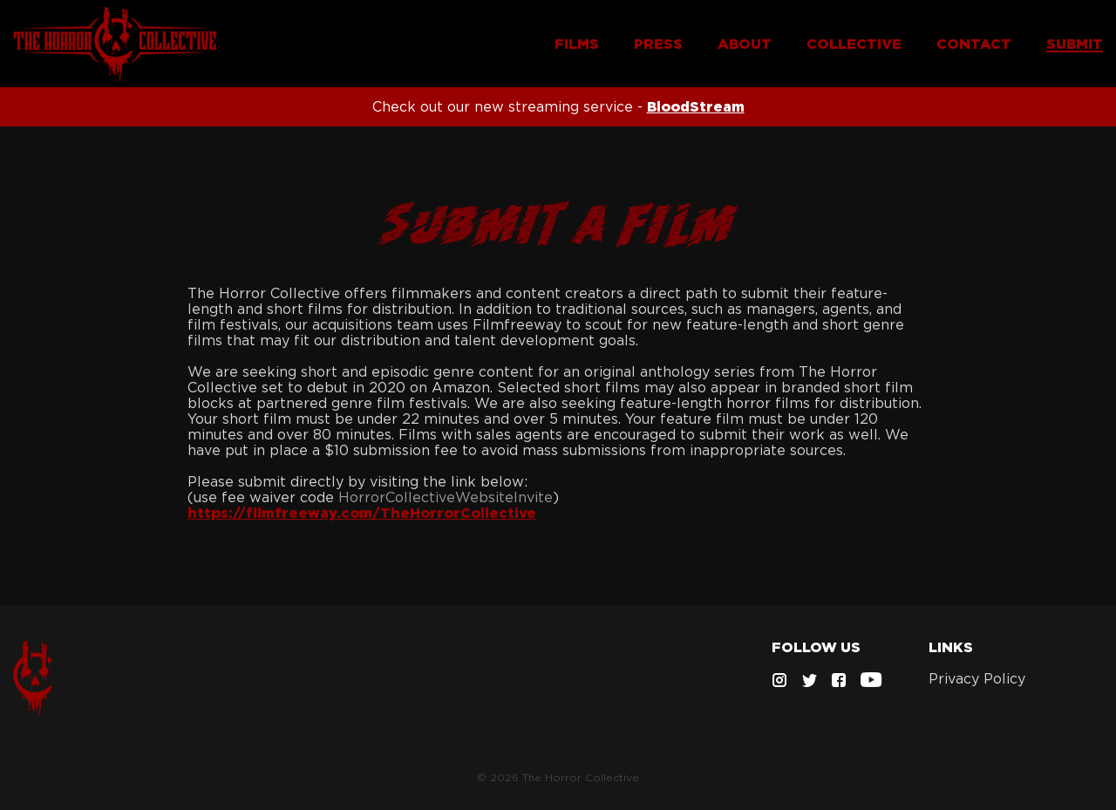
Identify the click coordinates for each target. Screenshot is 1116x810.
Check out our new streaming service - (558, 106)
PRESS (658, 43)
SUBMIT (1074, 43)
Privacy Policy (977, 678)
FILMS (577, 43)
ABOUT (745, 43)
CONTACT (973, 43)
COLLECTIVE (854, 43)
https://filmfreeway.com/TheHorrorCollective (361, 513)
